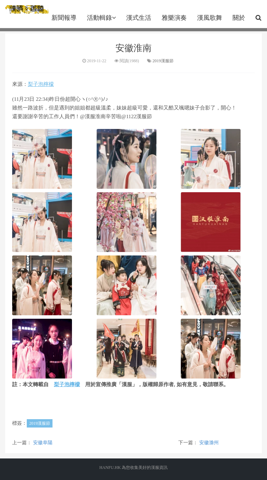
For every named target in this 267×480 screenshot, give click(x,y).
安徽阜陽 (42, 442)
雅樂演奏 (174, 17)
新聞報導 (63, 17)
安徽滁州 (209, 442)
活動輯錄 (101, 17)
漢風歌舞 (209, 17)
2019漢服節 (163, 60)
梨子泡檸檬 (41, 84)
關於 (239, 17)
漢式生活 (138, 17)
